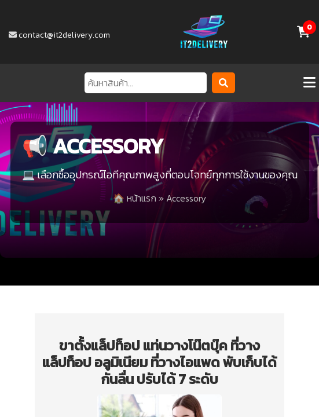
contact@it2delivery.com (64, 35)
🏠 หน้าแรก (134, 198)
